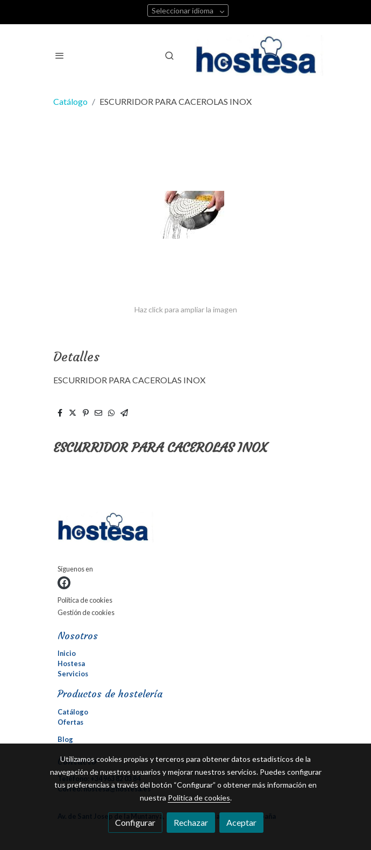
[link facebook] (64, 582)
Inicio (67, 653)
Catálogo (70, 101)
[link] (259, 55)
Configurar (135, 822)
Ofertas (70, 722)
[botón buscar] (169, 55)
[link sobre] (185, 529)
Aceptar (241, 822)
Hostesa (71, 663)
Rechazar (191, 822)
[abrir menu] (59, 55)
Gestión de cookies (86, 612)
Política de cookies (85, 600)
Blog (65, 739)
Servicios (73, 673)
